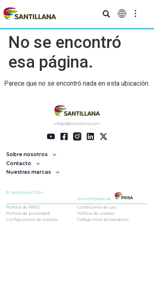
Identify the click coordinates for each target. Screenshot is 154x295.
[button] (106, 14)
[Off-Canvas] (135, 13)
